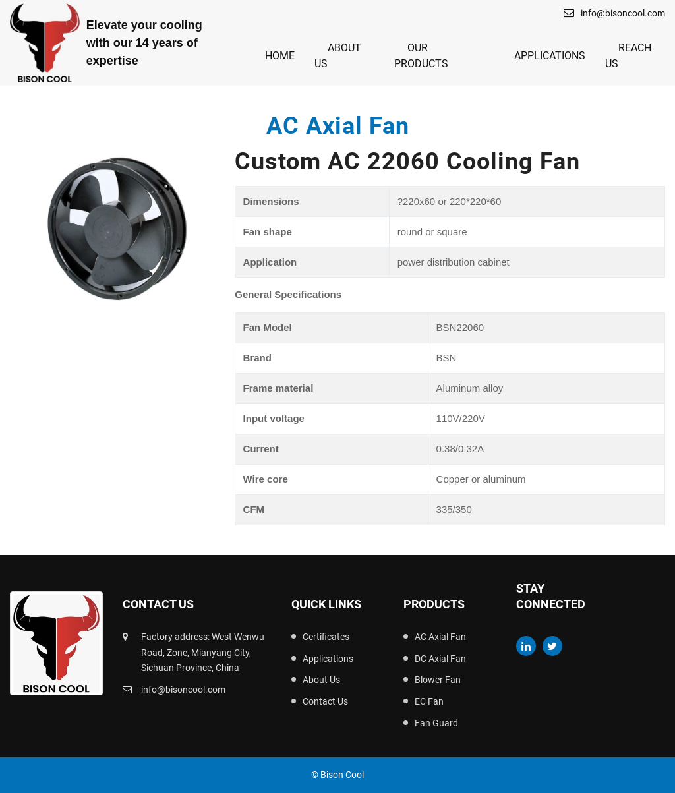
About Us (337, 56)
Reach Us (628, 56)
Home (280, 55)
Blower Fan (438, 679)
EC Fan (429, 701)
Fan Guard (436, 723)
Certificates (326, 636)
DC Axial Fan (440, 658)
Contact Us (325, 701)
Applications (549, 55)
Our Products (421, 56)
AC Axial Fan (440, 636)
